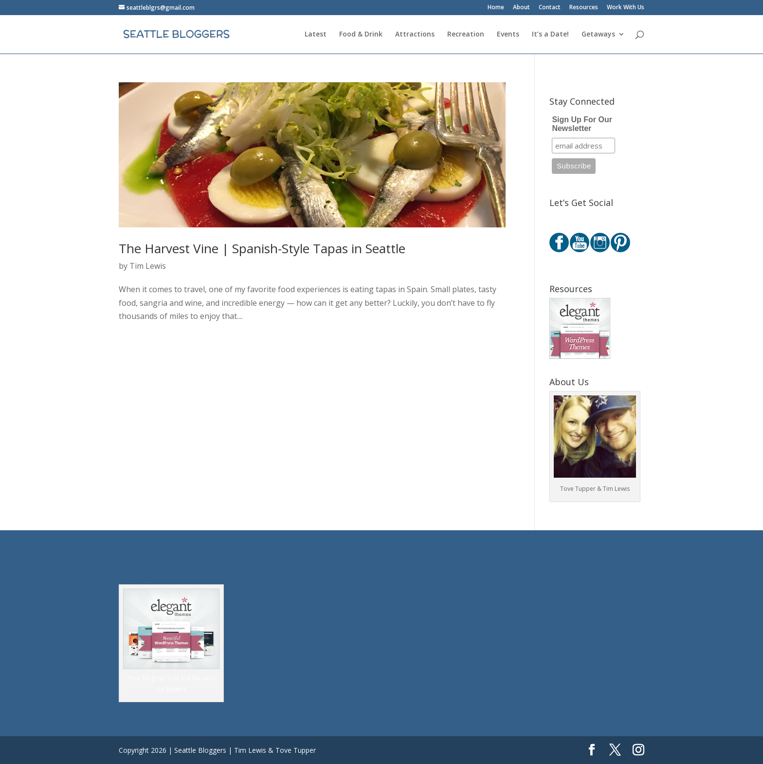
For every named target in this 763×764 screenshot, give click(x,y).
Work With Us (625, 7)
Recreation (465, 34)
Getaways (598, 34)
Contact (550, 7)
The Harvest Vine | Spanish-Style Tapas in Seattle (262, 248)
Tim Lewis (147, 266)
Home (496, 7)
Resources (583, 7)
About (521, 7)
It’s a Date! (550, 34)
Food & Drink (360, 34)
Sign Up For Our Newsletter (582, 123)
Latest (316, 34)
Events (508, 34)
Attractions (415, 34)
